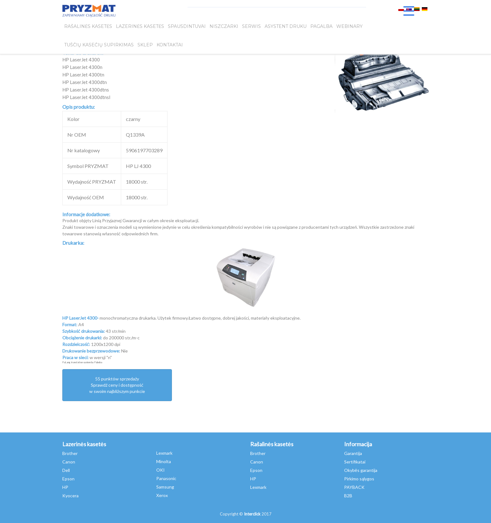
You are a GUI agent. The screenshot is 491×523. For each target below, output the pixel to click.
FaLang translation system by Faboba (82, 362)
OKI (160, 470)
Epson (68, 478)
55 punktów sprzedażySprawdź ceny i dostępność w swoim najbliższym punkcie (117, 385)
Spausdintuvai (187, 27)
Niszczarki (223, 27)
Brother (70, 453)
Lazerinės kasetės (140, 27)
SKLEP (145, 47)
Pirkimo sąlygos (359, 478)
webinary (349, 27)
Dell (66, 470)
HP (65, 487)
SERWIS (251, 27)
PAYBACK (354, 487)
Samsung (165, 486)
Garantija (353, 453)
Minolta (163, 461)
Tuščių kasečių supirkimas (99, 47)
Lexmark (164, 453)
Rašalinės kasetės (88, 27)
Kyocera (70, 495)
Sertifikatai (354, 461)
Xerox (162, 495)
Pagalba (321, 27)
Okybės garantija (360, 470)
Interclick (252, 513)
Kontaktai (170, 47)
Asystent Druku (286, 27)
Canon (68, 461)
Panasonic (166, 478)
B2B (348, 495)
